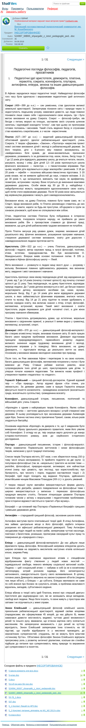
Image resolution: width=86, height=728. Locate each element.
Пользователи (35, 8)
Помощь (5, 725)
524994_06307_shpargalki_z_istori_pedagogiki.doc (32, 688)
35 (81, 693)
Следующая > (75, 59)
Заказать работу (16, 11)
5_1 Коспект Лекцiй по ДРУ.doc (23, 706)
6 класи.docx (15, 715)
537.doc (12, 702)
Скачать (23, 48)
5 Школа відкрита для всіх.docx (23, 671)
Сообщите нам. (71, 21)
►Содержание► (2, 104)
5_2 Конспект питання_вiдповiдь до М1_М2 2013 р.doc (34, 710)
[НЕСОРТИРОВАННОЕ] (27, 32)
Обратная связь (18, 725)
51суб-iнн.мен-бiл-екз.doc (21, 684)
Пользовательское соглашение (63, 725)
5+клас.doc (14, 675)
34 (81, 675)
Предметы (17, 8)
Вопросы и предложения (37, 725)
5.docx (12, 679)
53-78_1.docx (15, 697)
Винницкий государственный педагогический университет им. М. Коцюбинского (47, 28)
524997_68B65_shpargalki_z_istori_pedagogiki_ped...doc (35, 693)
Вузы (5, 8)
